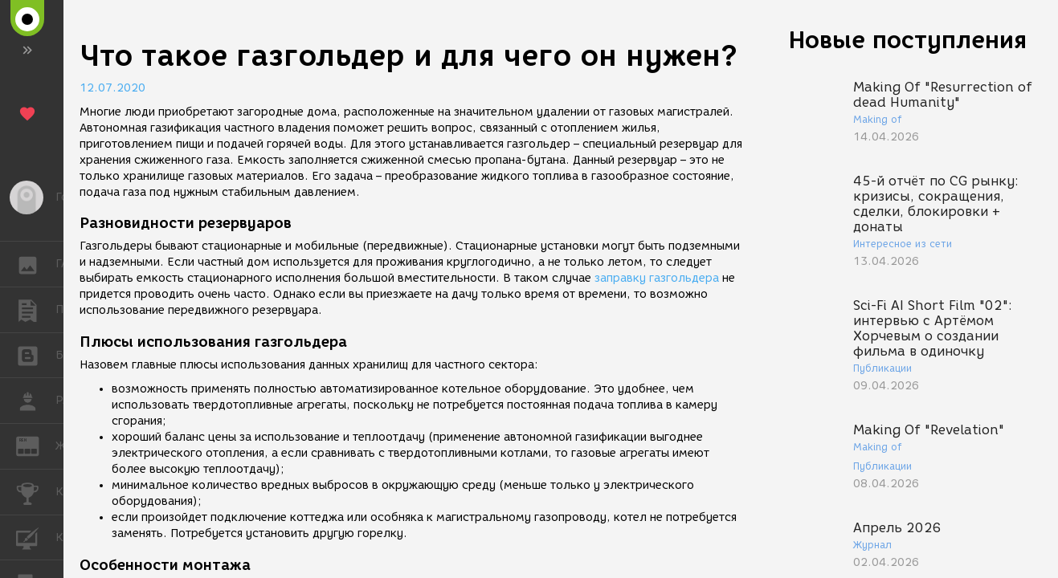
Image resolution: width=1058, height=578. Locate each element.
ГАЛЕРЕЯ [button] (35, 264)
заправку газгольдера (656, 278)
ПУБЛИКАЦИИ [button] (35, 309)
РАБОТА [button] (35, 400)
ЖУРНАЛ (35, 445)
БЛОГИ (35, 354)
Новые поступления (908, 40)
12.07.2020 (112, 88)
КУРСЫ (35, 537)
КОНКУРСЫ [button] (35, 492)
